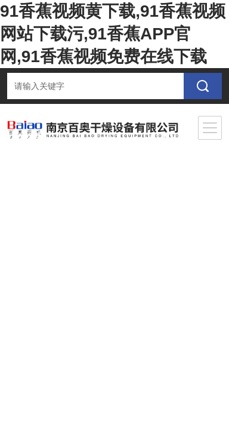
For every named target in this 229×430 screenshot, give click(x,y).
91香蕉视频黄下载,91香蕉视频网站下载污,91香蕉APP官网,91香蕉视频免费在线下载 (112, 34)
